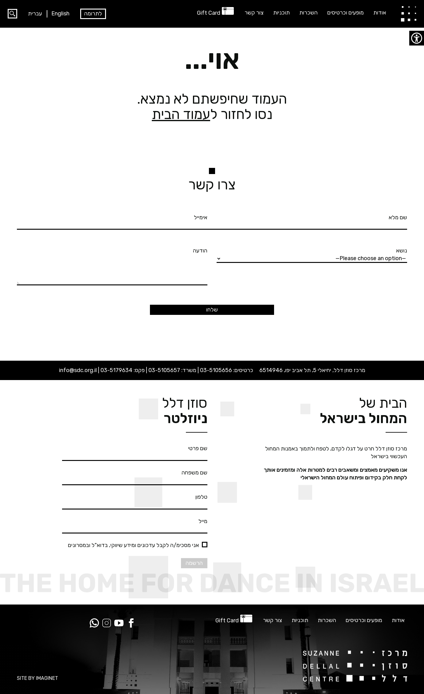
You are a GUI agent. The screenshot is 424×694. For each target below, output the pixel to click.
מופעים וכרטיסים (345, 13)
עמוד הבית (181, 114)
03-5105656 (216, 370)
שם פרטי (134, 452)
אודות (379, 13)
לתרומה (93, 13)
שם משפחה (134, 476)
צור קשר (254, 13)
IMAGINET (47, 678)
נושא (312, 254)
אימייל (112, 221)
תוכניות (281, 13)
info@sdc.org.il (78, 370)
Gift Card (208, 13)
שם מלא (312, 221)
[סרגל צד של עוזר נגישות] (416, 38)
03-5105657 (164, 370)
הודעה (112, 267)
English (60, 13)
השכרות (308, 13)
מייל (134, 525)
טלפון (134, 501)
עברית (35, 13)
